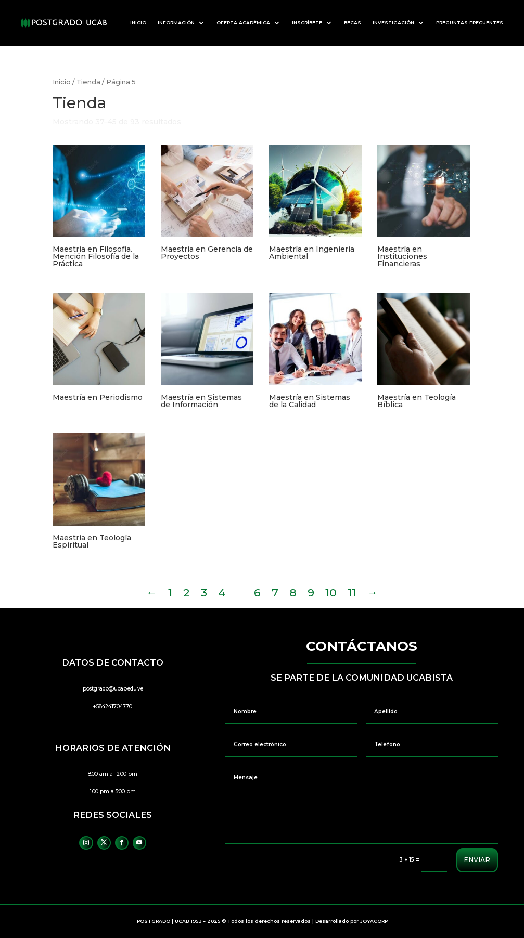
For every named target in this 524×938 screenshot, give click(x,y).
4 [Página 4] (222, 592)
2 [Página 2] (186, 592)
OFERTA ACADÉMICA (243, 22)
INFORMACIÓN (176, 22)
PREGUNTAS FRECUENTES (469, 22)
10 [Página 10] (331, 592)
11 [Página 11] (352, 592)
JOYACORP (374, 921)
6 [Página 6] (257, 592)
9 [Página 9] (311, 592)
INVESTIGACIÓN (393, 22)
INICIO (138, 22)
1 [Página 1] (170, 592)
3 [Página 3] (204, 592)
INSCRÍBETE (307, 22)
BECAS (352, 22)
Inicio (62, 82)
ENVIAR (476, 860)
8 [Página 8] (293, 592)
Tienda (88, 82)
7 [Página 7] (275, 592)
